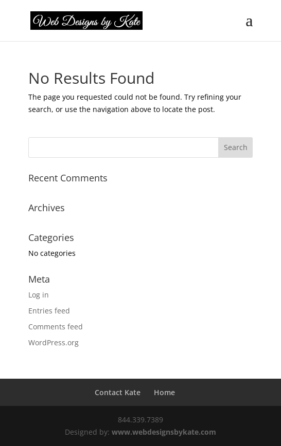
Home (164, 392)
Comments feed (55, 326)
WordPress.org (53, 342)
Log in (38, 295)
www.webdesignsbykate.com (164, 432)
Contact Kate (117, 392)
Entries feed (49, 310)
